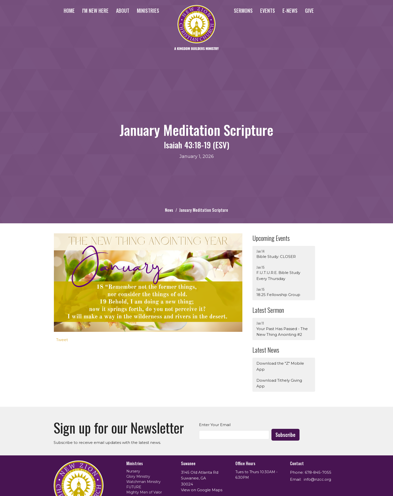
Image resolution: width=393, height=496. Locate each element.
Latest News (265, 349)
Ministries (148, 10)
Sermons (243, 10)
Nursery (133, 471)
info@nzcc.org (317, 479)
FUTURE (133, 487)
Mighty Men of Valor (144, 492)
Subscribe (285, 434)
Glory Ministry (138, 476)
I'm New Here (95, 10)
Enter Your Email (215, 424)
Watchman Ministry (143, 481)
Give (309, 10)
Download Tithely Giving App (279, 383)
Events (267, 10)
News (169, 210)
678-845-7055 (318, 472)
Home (69, 10)
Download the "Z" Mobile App (280, 366)
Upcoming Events (271, 238)
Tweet (62, 339)
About (122, 10)
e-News (290, 10)
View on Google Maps (201, 489)
